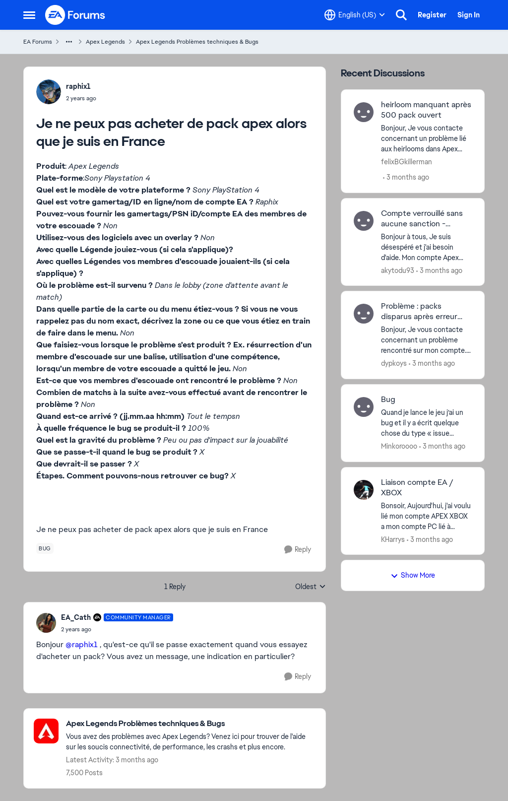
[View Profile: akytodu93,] (364, 221)
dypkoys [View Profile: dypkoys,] (394, 363)
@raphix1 (81, 644)
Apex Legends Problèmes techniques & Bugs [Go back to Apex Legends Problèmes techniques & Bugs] (197, 42)
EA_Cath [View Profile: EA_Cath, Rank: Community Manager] (76, 617)
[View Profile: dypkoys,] (364, 314)
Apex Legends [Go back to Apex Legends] (105, 42)
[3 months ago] (406, 177)
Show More (412, 575)
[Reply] (297, 549)
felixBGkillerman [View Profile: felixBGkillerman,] (406, 161)
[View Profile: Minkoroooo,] (364, 407)
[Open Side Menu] (29, 14)
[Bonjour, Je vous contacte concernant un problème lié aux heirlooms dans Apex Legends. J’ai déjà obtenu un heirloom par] (426, 138)
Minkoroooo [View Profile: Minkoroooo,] (399, 446)
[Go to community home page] (75, 15)
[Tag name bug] (45, 548)
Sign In (468, 14)
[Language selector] (354, 15)
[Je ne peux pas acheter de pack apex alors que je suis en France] (117, 629)
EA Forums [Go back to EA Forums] (37, 42)
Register (432, 14)
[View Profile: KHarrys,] (364, 490)
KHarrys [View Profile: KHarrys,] (393, 538)
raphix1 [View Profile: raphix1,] (78, 86)
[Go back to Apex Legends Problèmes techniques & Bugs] (191, 724)
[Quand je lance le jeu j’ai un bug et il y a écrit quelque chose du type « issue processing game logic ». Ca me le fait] (426, 423)
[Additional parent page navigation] (69, 42)
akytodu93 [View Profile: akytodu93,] (397, 270)
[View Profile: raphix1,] (48, 91)
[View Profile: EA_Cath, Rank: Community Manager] (46, 623)
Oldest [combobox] (310, 587)
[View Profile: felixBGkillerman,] (364, 112)
